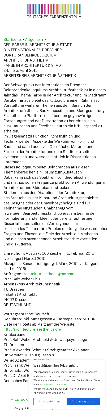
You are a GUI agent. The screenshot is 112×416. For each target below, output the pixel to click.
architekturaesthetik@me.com (48, 274)
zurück (19, 399)
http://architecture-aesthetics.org (32, 329)
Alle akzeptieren (83, 401)
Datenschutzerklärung (55, 384)
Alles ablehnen (49, 401)
